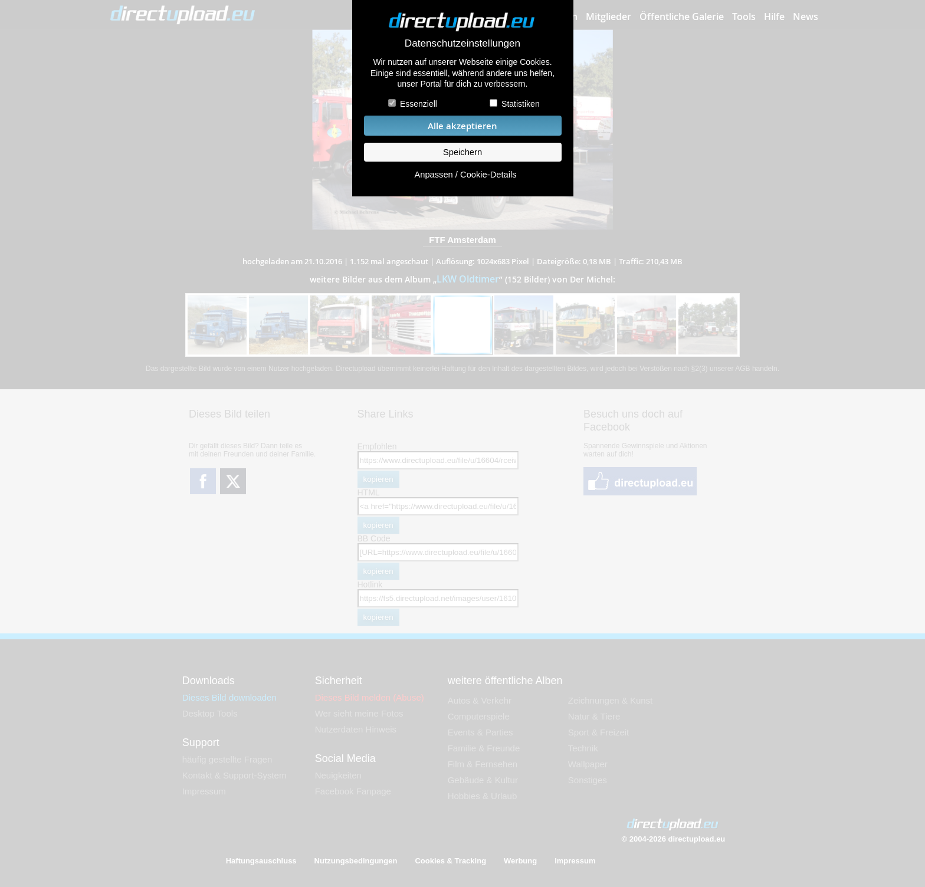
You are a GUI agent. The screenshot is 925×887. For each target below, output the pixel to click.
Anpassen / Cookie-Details (465, 174)
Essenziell (418, 104)
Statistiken (520, 104)
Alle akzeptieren (462, 126)
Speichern (462, 152)
